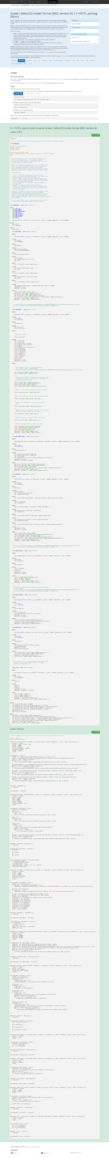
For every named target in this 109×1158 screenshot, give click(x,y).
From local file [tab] (18, 93)
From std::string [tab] (29, 93)
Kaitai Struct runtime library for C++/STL (52, 79)
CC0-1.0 (78, 37)
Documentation (95, 2)
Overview (14, 60)
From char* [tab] (38, 93)
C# (35, 60)
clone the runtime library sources (34, 83)
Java (50, 60)
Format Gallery (53, 2)
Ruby (25, 63)
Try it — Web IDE (84, 2)
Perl (82, 60)
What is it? (23, 2)
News (45, 2)
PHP (87, 60)
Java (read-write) (58, 60)
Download (39, 2)
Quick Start (31, 2)
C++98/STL (29, 60)
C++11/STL (21, 60)
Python (92, 60)
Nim (78, 60)
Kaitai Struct (63, 56)
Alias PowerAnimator (47, 46)
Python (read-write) (17, 63)
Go (39, 60)
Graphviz (44, 60)
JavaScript (67, 60)
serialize (14, 80)
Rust (30, 63)
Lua (73, 60)
